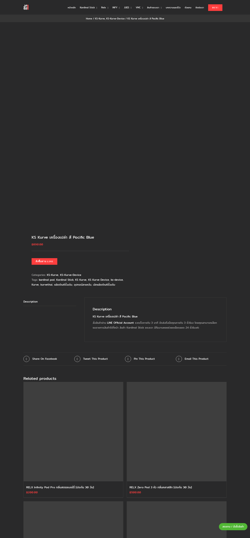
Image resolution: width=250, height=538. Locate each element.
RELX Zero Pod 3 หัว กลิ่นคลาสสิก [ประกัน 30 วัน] (161, 487)
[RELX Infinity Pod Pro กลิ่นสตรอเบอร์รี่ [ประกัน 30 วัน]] (73, 431)
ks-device (117, 280)
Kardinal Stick (64, 280)
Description (30, 302)
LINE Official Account (120, 323)
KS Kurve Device (98, 280)
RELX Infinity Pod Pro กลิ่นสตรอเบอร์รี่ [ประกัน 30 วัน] (60, 487)
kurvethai (46, 285)
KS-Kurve (52, 275)
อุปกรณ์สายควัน (82, 285)
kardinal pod (47, 280)
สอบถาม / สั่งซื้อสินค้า (233, 526)
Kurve (35, 285)
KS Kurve (80, 280)
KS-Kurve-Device (70, 275)
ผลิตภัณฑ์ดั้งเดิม (63, 285)
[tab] (49, 302)
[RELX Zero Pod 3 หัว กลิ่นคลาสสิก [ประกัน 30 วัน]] (176, 431)
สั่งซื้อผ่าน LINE (44, 261)
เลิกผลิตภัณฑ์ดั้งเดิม (104, 285)
